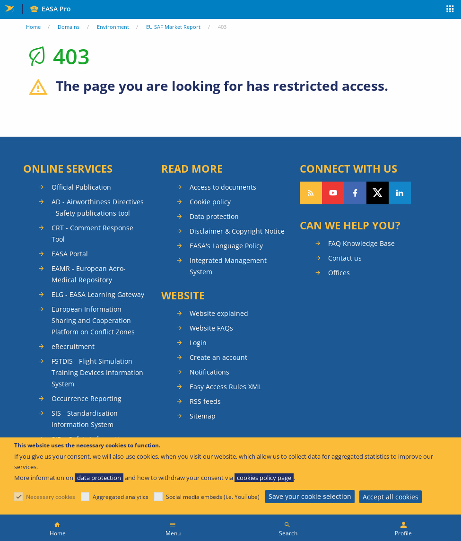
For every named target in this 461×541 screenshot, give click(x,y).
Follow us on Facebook (355, 193)
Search (288, 533)
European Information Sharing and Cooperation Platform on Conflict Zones (93, 320)
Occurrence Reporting (87, 398)
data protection (99, 477)
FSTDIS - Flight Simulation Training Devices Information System (97, 372)
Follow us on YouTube (333, 193)
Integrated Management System (228, 266)
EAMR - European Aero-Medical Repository (89, 274)
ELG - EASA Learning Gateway (98, 294)
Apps (450, 10)
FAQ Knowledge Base (361, 243)
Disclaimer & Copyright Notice (237, 231)
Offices (339, 272)
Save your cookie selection (310, 496)
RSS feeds (205, 401)
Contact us (345, 257)
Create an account (218, 357)
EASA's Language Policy (226, 245)
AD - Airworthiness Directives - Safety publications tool (98, 207)
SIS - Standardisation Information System (85, 419)
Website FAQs (211, 327)
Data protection (214, 216)
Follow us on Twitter (377, 193)
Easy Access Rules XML (225, 386)
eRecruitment (73, 346)
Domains (68, 26)
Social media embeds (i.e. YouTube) (213, 497)
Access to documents (223, 187)
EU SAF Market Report (173, 26)
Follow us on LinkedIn (400, 193)
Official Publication (81, 187)
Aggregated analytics (120, 497)
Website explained (219, 313)
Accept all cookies (390, 496)
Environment (113, 26)
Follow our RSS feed (311, 193)
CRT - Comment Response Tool (92, 233)
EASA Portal (70, 253)
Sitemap (203, 415)
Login (198, 342)
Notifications (209, 371)
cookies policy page (264, 477)
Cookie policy (210, 201)
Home (33, 26)
